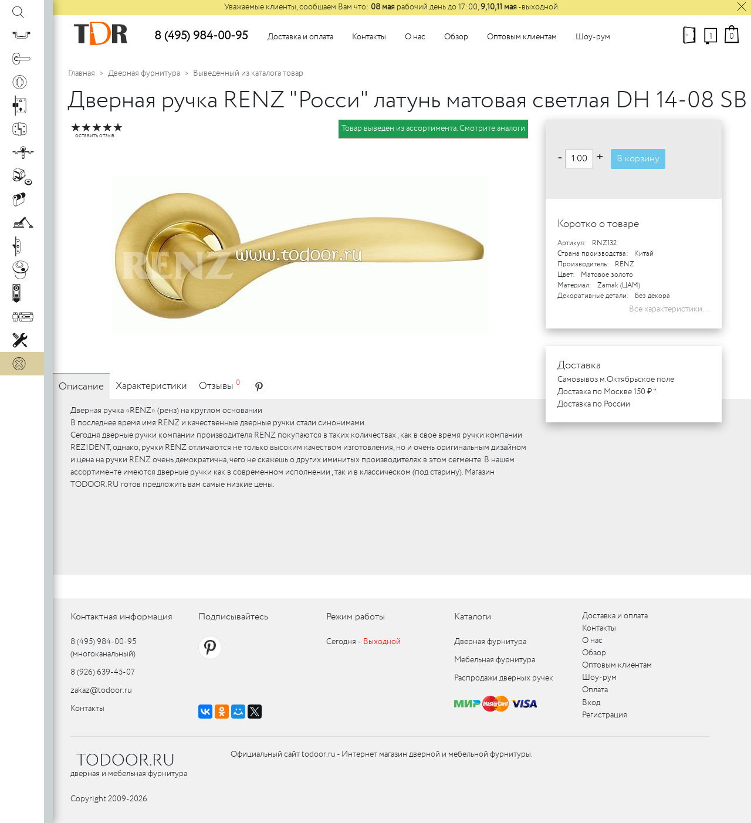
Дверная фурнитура (144, 73)
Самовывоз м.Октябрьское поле (615, 379)
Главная (81, 73)
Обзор (456, 37)
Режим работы (355, 617)
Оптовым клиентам (522, 37)
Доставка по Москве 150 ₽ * (607, 392)
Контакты (369, 37)
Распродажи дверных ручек (503, 678)
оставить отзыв (94, 135)
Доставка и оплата (300, 37)
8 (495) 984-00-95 (201, 36)
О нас (415, 37)
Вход (591, 703)
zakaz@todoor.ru (101, 690)
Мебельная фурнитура (494, 660)
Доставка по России (593, 404)
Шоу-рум (593, 37)
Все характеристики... (669, 309)
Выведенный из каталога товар (248, 73)
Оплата (595, 690)
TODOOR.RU (125, 761)
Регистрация (604, 715)
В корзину (638, 158)
